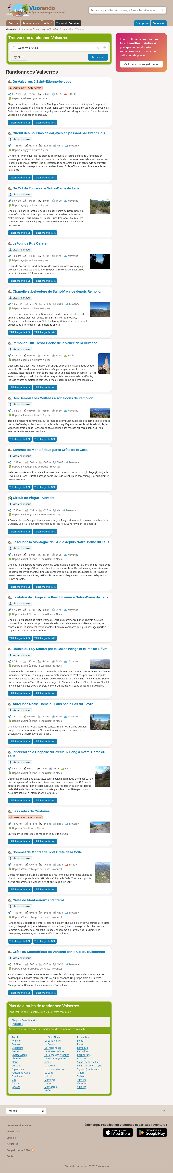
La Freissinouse (52, 1047)
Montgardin (51, 1086)
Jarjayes (16, 1086)
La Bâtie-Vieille (52, 1040)
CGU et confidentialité (19, 1125)
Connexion (159, 23)
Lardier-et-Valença (54, 1069)
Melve (47, 1083)
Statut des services (75, 1166)
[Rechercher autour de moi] (104, 47)
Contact (11, 1156)
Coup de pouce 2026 (20, 1150)
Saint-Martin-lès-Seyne (89, 1065)
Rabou (80, 1044)
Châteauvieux (19, 1054)
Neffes (48, 1090)
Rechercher (98, 57)
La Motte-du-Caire (54, 1051)
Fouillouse (17, 1076)
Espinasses (18, 1069)
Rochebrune (84, 1054)
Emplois (11, 1137)
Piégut (80, 1040)
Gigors (15, 1083)
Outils (13, 23)
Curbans (16, 1065)
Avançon (16, 1040)
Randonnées (31, 23)
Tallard (81, 1072)
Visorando (11, 29)
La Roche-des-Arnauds (56, 1054)
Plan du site (13, 1131)
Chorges (16, 1058)
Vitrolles (81, 1086)
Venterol (81, 1083)
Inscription (142, 23)
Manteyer (49, 1079)
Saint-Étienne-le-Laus (89, 1062)
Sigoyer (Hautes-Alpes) (89, 1069)
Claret (15, 1062)
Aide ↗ (48, 23)
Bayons (16, 1044)
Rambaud (82, 1047)
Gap (14, 1079)
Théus (80, 1076)
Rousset (81, 1058)
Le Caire (48, 1072)
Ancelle (16, 1037)
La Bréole (49, 1044)
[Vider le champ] (97, 47)
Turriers (81, 1079)
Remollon (82, 1051)
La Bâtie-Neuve (52, 1037)
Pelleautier (83, 1037)
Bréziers (16, 1051)
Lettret (48, 1076)
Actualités (12, 1143)
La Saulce (49, 1065)
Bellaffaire (17, 1047)
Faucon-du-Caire (21, 1072)
